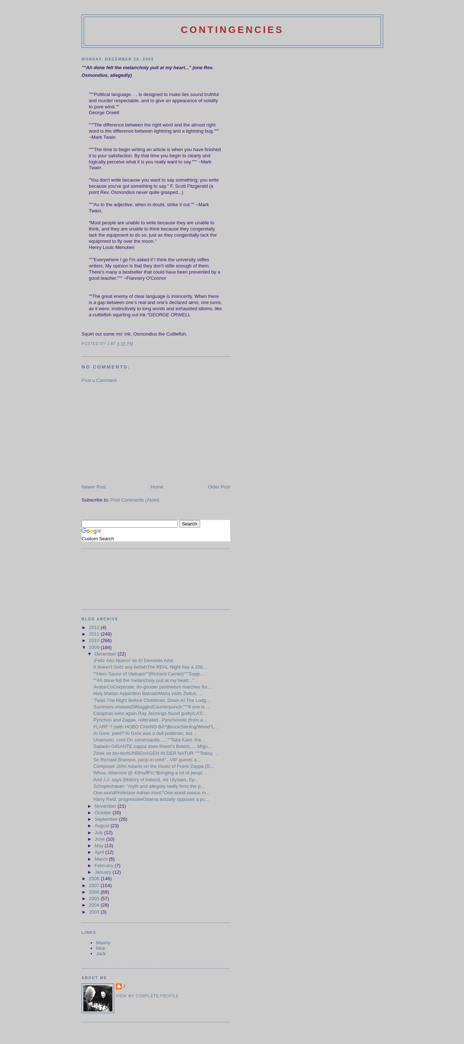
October (104, 812)
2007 (95, 885)
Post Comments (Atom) (135, 500)
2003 (95, 912)
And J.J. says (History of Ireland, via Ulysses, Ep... (145, 779)
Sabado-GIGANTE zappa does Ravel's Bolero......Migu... (152, 746)
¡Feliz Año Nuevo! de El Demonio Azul (133, 660)
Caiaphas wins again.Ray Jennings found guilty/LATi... (149, 713)
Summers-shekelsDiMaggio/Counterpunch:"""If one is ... (151, 707)
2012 (95, 627)
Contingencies (232, 29)
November (106, 806)
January (104, 872)
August (103, 825)
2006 (95, 892)
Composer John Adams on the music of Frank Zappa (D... (153, 766)
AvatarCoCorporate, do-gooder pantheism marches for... (152, 687)
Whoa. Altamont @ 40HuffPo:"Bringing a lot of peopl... (149, 772)
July (99, 832)
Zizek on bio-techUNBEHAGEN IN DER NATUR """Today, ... (156, 753)
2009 (95, 647)
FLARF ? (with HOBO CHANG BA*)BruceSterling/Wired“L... (155, 726)
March (102, 859)
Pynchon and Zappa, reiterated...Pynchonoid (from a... (150, 720)
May (100, 845)
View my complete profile (147, 996)
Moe (100, 948)
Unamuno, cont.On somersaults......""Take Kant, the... (149, 740)
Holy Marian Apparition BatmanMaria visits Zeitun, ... (148, 693)
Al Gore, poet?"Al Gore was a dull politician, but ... (145, 733)
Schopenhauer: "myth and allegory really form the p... (148, 786)
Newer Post (94, 487)
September (107, 819)
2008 (95, 878)
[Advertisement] (136, 433)
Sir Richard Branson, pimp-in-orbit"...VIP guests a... (146, 759)
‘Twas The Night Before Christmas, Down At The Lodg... (151, 700)
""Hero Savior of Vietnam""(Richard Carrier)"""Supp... (148, 674)
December (106, 654)
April (100, 852)
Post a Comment (99, 380)
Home (157, 487)
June (100, 839)
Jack (101, 953)
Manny (103, 942)
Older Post (219, 487)
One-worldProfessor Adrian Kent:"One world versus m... (151, 792)
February (105, 865)
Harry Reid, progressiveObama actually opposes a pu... (151, 799)
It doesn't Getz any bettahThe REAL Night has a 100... (150, 667)
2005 (95, 898)
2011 (95, 634)
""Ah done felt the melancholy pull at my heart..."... (145, 680)
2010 (95, 640)
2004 (95, 905)
